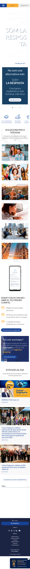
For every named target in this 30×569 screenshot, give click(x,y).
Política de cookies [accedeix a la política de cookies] (15, 551)
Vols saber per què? (20, 63)
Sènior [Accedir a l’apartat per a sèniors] (15, 196)
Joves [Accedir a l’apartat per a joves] (15, 177)
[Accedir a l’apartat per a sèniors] (15, 191)
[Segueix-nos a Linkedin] (16, 543)
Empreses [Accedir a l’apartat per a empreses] (15, 236)
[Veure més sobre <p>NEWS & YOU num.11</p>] (15, 393)
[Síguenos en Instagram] (12, 543)
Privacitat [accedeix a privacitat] (15, 556)
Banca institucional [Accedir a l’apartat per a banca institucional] (15, 256)
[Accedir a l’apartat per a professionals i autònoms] (15, 211)
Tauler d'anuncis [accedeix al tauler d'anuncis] (15, 549)
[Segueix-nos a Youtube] (19, 543)
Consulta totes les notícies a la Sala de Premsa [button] (15, 479)
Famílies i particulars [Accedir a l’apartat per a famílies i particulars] (15, 157)
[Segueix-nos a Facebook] (9, 543)
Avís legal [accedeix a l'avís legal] (15, 552)
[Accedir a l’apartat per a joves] (15, 172)
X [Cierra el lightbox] (28, 558)
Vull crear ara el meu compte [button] (11, 330)
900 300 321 (15, 536)
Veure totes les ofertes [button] (9, 357)
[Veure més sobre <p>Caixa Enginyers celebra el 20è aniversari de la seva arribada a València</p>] (15, 460)
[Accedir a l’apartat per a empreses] (15, 231)
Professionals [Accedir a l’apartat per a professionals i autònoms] (15, 216)
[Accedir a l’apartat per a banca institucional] (15, 250)
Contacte (16, 533)
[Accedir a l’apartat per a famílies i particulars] (15, 152)
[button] (12, 5)
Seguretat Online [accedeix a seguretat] (15, 554)
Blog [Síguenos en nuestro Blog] (15, 546)
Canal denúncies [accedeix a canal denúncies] (15, 557)
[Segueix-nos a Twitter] (14, 543)
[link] (15, 504)
